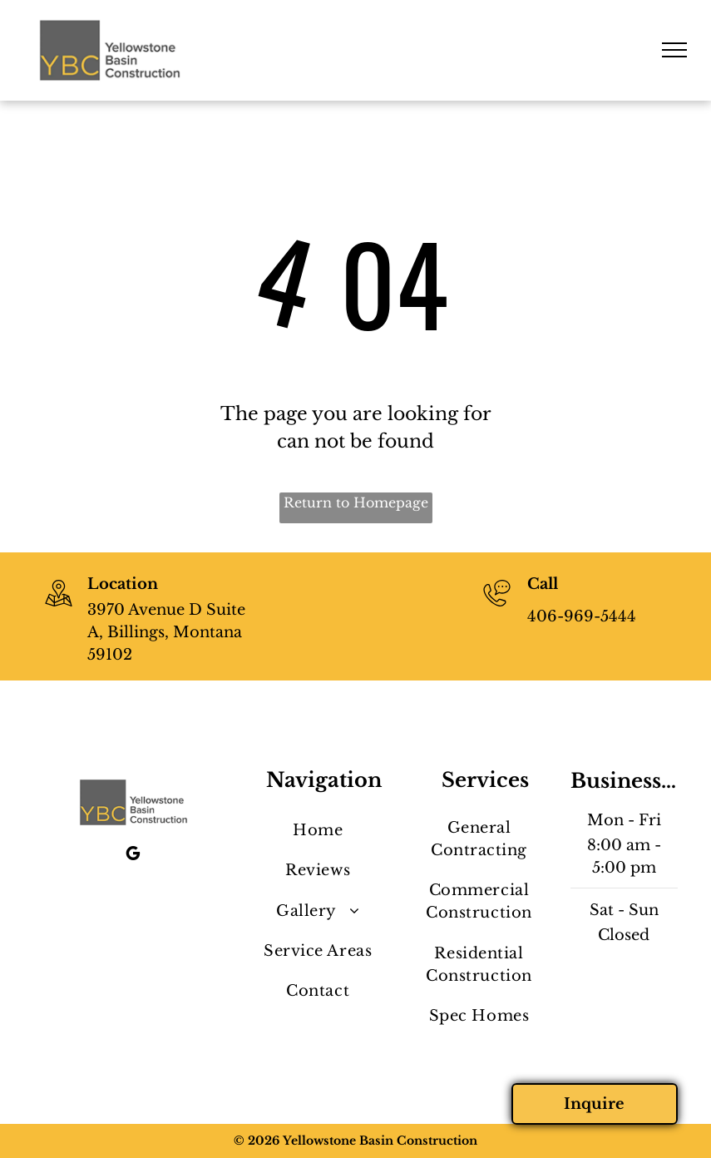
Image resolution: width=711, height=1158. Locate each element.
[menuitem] (317, 831)
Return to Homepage (356, 502)
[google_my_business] (133, 855)
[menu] (674, 50)
